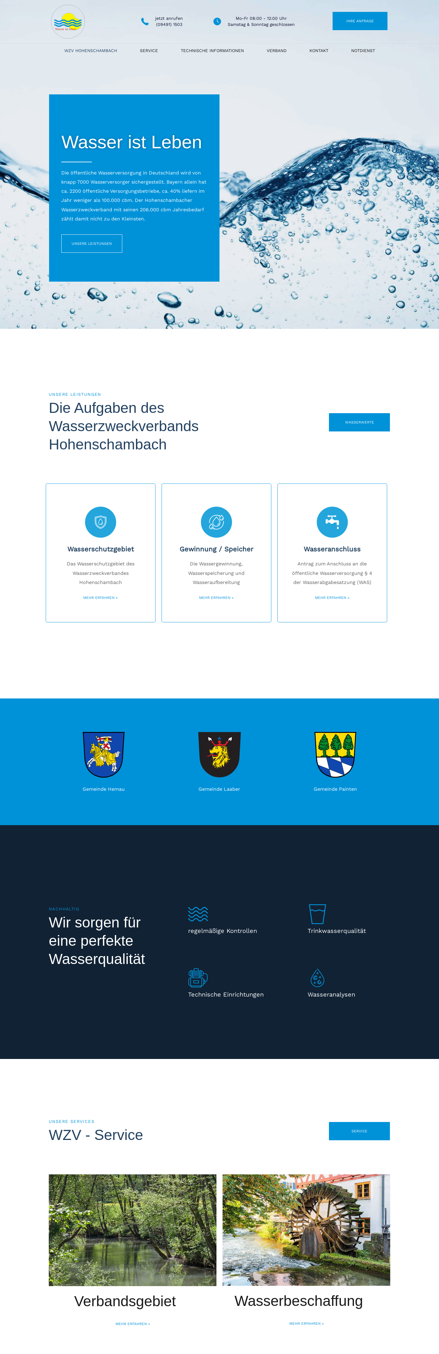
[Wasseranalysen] (317, 978)
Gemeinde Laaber (219, 789)
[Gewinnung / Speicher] (216, 522)
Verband (277, 50)
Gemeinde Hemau (104, 789)
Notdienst (363, 50)
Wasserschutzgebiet (100, 549)
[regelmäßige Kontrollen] (198, 914)
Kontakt (318, 50)
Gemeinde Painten (335, 789)
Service (149, 50)
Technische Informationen (212, 50)
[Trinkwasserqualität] (317, 914)
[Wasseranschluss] (332, 522)
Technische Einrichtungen (226, 994)
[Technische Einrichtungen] (198, 978)
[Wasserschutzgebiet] (100, 522)
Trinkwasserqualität (337, 930)
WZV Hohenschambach (90, 50)
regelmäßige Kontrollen (222, 930)
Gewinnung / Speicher (216, 549)
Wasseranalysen (331, 994)
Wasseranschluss (332, 549)
